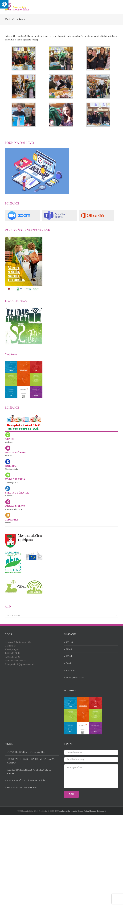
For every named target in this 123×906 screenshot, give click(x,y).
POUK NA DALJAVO (19, 142)
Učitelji (69, 656)
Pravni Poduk (83, 811)
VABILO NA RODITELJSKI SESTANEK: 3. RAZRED (29, 771)
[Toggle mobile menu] (116, 5)
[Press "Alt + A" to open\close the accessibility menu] (4, 4)
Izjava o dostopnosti (98, 811)
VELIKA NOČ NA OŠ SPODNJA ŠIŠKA (27, 780)
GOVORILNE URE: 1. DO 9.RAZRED (26, 752)
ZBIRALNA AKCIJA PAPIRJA (22, 787)
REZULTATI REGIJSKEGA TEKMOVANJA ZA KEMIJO (30, 761)
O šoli (69, 649)
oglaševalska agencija (68, 811)
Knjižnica (70, 670)
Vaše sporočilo (91, 776)
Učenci (69, 642)
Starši (68, 663)
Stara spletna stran (75, 677)
